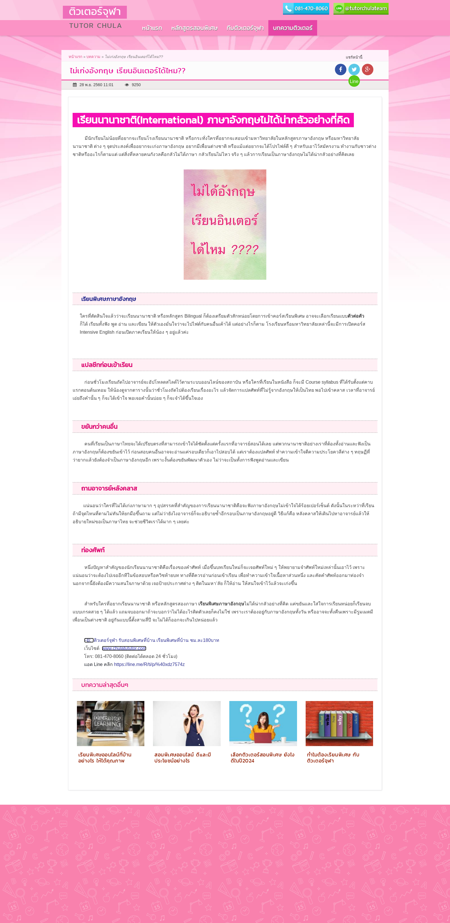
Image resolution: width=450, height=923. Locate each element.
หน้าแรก (75, 57)
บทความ (93, 57)
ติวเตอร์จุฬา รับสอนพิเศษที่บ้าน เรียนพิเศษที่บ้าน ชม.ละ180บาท (156, 640)
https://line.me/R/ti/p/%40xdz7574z (149, 664)
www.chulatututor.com (124, 648)
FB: (89, 640)
